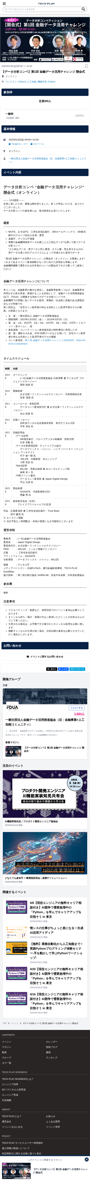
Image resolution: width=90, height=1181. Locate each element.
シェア (63, 669)
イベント (14, 1023)
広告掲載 (6, 1100)
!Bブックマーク (77, 669)
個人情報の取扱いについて (16, 1148)
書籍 (48, 1052)
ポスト (51, 669)
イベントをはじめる (12, 1127)
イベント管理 (53, 1127)
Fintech (22, 81)
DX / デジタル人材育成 (14, 1089)
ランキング (52, 1057)
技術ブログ (52, 1047)
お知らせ (50, 1116)
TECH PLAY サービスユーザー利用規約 (22, 1143)
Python (51, 81)
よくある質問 (53, 1121)
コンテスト (11, 81)
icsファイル (37, 144)
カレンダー (52, 1041)
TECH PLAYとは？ (12, 1116)
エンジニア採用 (10, 1084)
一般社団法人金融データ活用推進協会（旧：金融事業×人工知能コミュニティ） (47, 160)
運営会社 (6, 1121)
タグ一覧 (6, 1063)
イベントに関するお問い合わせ (45, 656)
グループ (6, 1057)
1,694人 (79, 714)
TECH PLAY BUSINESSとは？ (18, 1079)
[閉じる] (87, 1159)
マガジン (6, 1047)
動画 (4, 1052)
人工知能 (31, 81)
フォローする (77, 708)
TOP (5, 1023)
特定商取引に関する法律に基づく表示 (21, 1153)
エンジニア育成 (10, 1095)
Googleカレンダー (18, 144)
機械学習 (42, 81)
